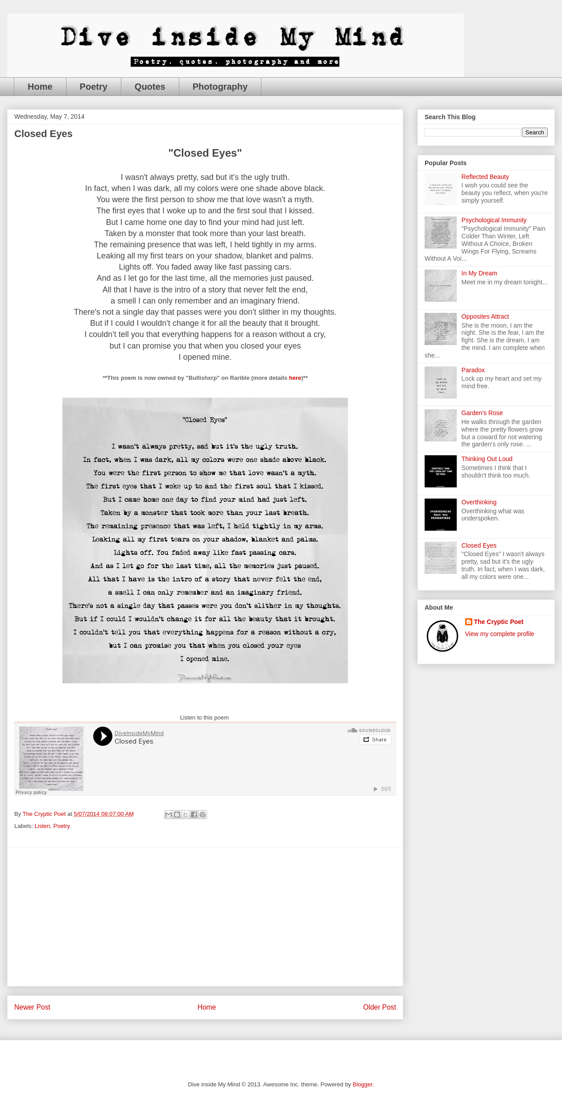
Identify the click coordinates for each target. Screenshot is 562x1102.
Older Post (379, 1007)
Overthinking (479, 502)
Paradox (473, 370)
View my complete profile (499, 633)
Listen (42, 826)
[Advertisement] (205, 916)
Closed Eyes (479, 545)
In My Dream (479, 273)
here (295, 377)
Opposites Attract (485, 316)
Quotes (150, 86)
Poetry (93, 86)
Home (40, 86)
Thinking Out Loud (487, 458)
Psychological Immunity (494, 220)
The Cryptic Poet (499, 621)
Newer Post (32, 1007)
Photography (220, 86)
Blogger (362, 1084)
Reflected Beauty (485, 176)
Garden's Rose (482, 412)
